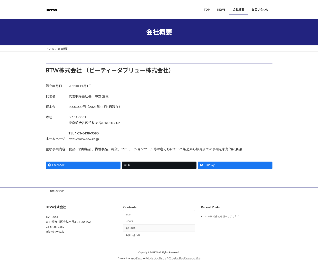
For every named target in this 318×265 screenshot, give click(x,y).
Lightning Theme (157, 257)
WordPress (136, 257)
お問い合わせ (57, 191)
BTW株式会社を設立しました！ (221, 216)
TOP (128, 214)
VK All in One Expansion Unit (185, 257)
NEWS (129, 221)
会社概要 (130, 228)
